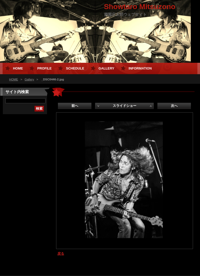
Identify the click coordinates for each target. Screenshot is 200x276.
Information (140, 68)
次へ (174, 106)
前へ (74, 106)
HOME (13, 79)
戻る (60, 254)
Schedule (75, 68)
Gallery (29, 79)
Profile (44, 68)
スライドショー (124, 106)
